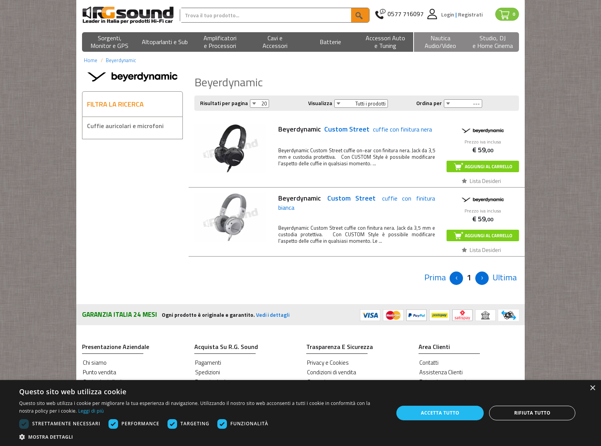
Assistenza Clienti (441, 372)
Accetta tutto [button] (440, 413)
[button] (109, 42)
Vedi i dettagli (272, 315)
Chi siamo (95, 362)
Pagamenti (208, 362)
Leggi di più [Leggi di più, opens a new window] (91, 411)
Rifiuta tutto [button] (532, 413)
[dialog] (300, 413)
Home (90, 60)
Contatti (428, 362)
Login (448, 14)
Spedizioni (207, 372)
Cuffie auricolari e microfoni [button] (125, 125)
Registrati (470, 14)
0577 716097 (406, 14)
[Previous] (435, 277)
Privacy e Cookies (328, 362)
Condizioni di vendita (331, 372)
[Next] (482, 278)
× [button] (592, 388)
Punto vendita (99, 372)
